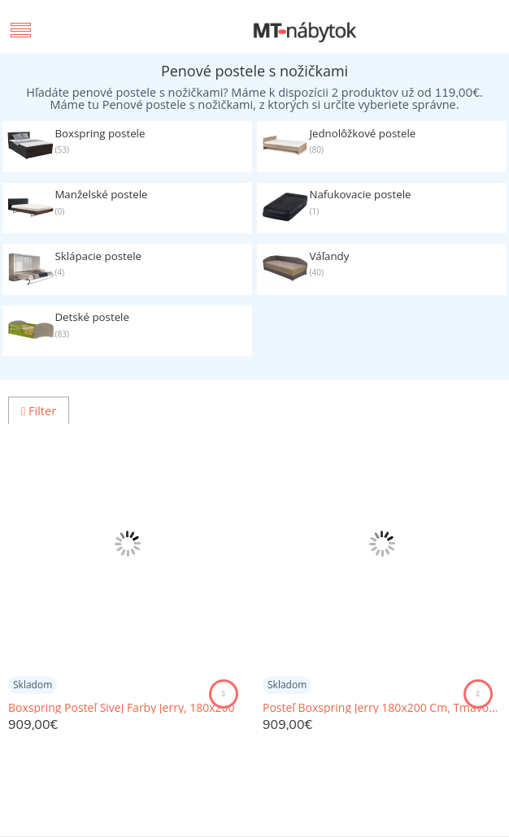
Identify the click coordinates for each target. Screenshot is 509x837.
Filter (38, 410)
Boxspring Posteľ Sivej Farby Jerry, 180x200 (121, 707)
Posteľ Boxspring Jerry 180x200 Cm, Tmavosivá (382, 707)
